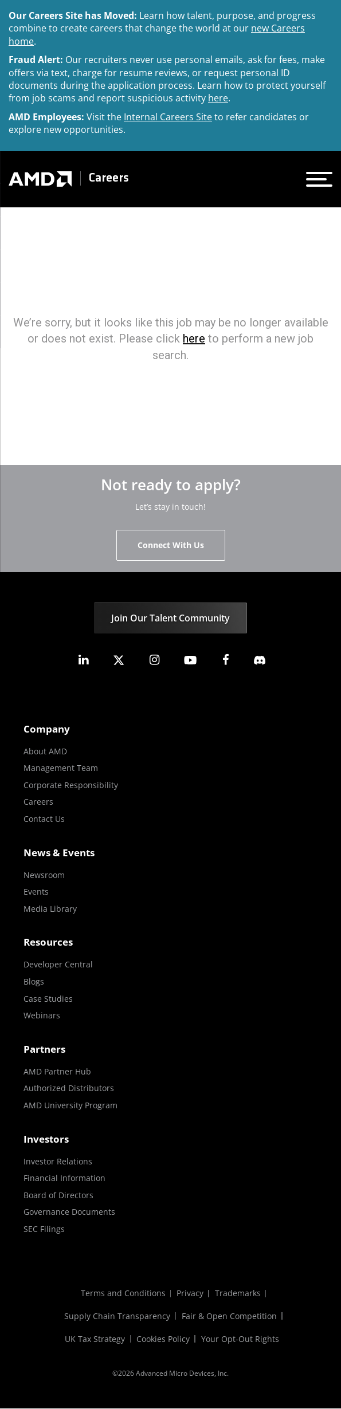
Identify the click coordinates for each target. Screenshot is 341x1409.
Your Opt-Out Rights (240, 1339)
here (218, 98)
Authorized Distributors (68, 1088)
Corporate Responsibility (70, 785)
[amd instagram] (154, 660)
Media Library (50, 908)
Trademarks (238, 1293)
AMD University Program (70, 1105)
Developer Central (58, 964)
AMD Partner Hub (57, 1071)
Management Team (60, 767)
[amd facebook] (225, 660)
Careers (109, 178)
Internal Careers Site (168, 117)
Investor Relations (57, 1161)
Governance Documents (69, 1211)
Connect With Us (171, 545)
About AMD (45, 751)
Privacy (190, 1293)
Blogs (33, 981)
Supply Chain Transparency (117, 1316)
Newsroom (44, 874)
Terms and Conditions (122, 1293)
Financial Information (64, 1177)
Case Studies (48, 998)
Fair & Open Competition (229, 1316)
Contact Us (44, 818)
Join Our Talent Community (170, 618)
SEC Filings (44, 1228)
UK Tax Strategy (95, 1339)
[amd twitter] (118, 660)
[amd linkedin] (83, 660)
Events (36, 891)
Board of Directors (58, 1195)
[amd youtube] (190, 660)
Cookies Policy (163, 1339)
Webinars (41, 1015)
